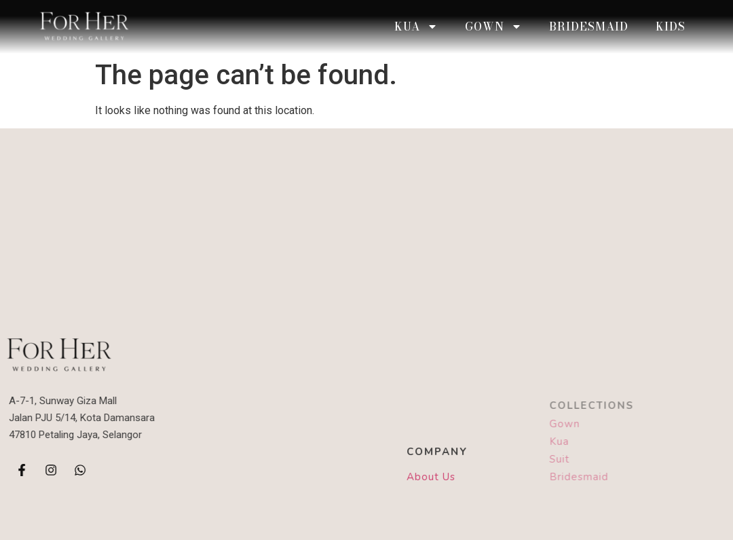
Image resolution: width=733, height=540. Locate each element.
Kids (670, 26)
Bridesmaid (588, 26)
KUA (416, 26)
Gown (493, 26)
